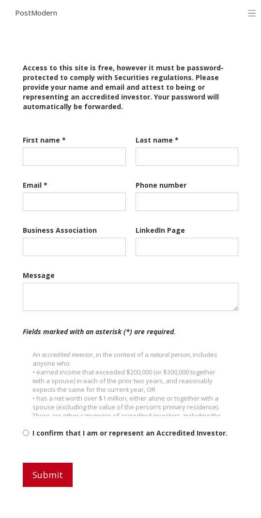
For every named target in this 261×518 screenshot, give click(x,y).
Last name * (157, 140)
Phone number (161, 185)
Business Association (60, 230)
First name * (44, 140)
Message (39, 275)
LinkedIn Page (160, 230)
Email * (35, 185)
